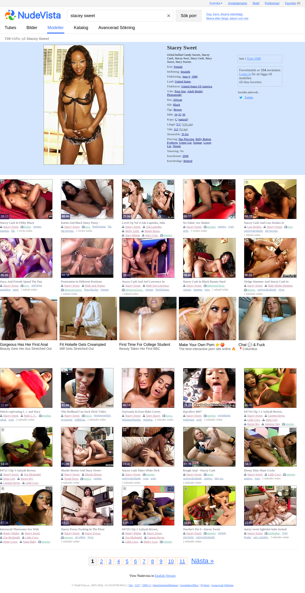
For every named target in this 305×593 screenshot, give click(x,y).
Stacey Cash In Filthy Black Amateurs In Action (17, 223)
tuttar (15, 289)
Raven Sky (253, 424)
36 (183, 114)
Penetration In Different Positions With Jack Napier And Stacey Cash (82, 281)
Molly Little (132, 231)
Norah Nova (71, 478)
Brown (178, 109)
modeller (56, 27)
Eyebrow (172, 142)
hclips (27, 226)
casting (97, 478)
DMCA (146, 585)
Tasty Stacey (153, 415)
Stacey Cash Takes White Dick (140, 470)
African (177, 99)
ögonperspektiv (102, 415)
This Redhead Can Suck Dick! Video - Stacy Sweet (83, 412)
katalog (81, 27)
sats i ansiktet (260, 537)
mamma (4, 230)
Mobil (256, 3)
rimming (147, 419)
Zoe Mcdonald (32, 474)
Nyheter (205, 585)
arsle (185, 230)
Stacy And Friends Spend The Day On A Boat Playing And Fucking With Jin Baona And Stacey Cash (21, 281)
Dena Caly (271, 419)
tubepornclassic (73, 289)
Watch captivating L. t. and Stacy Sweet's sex (20, 412)
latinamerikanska (131, 419)
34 (175, 114)
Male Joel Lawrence (157, 285)
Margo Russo (152, 231)
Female (178, 66)
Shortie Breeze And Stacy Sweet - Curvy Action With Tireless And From (81, 470)
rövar (281, 289)
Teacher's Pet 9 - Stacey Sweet (201, 529)
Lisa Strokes (254, 226)
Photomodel (174, 95)
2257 (137, 585)
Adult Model (195, 91)
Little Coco (253, 419)
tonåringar (188, 419)
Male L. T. (30, 415)
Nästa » (202, 560)
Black (176, 104)
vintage (37, 226)
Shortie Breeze (93, 474)
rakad (3, 419)
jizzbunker (274, 533)
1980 (195, 76)
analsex (222, 226)
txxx (87, 226)
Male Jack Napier (95, 285)
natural (183, 119)
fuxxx (88, 415)
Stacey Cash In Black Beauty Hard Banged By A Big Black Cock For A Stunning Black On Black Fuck (205, 281)
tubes (10, 27)
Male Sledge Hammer (280, 285)
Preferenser (272, 3)
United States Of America (196, 86)
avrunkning (224, 415)
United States (183, 81)
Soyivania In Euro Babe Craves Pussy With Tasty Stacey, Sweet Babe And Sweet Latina (145, 412)
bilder (31, 27)
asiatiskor (5, 289)
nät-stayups (67, 230)
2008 (185, 156)
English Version (165, 576)
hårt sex (219, 478)
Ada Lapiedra (154, 226)
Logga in (245, 74)
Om (130, 585)
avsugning (66, 419)
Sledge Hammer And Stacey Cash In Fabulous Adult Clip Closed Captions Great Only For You (267, 281)
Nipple (177, 146)
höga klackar (91, 289)
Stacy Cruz (151, 235)
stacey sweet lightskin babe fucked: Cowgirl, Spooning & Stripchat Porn (266, 529)
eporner (167, 235)
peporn (251, 289)
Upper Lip (185, 142)
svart (231, 226)
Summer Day (272, 424)
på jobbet (80, 537)
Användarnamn (237, 3)
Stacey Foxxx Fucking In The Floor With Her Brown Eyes (83, 529)
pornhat (46, 415)
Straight (185, 71)
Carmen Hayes (276, 415)
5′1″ (178, 124)
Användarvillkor (189, 585)
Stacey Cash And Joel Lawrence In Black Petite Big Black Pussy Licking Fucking (145, 281)
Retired (187, 161)
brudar (247, 537)
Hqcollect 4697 (192, 411)
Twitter (249, 97)
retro (207, 289)
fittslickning (99, 226)
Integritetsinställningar (165, 585)
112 (176, 129)
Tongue (197, 142)
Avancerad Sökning (116, 27)
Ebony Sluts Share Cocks (259, 470)
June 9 (186, 76)
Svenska (214, 3)
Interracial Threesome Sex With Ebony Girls (19, 529)
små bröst (36, 285)
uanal (210, 474)
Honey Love (10, 541)
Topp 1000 (254, 58)
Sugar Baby (29, 541)
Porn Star (180, 91)
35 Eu (184, 134)
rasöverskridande (253, 230)
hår (13, 230)
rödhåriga (80, 419)
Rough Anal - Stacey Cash (199, 470)
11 (182, 561)
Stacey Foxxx (93, 533)
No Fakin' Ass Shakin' (196, 222)
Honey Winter (11, 533)
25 (179, 114)
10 (171, 561)
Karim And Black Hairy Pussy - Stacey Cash (80, 223)
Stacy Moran (132, 235)
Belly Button (203, 139)
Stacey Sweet (10, 226)
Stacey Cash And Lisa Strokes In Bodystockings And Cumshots (264, 223)
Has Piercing (186, 139)
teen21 (87, 478)
